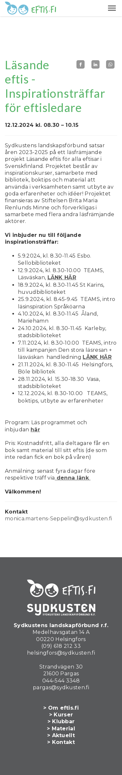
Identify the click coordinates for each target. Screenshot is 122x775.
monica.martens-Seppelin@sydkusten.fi (58, 518)
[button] (112, 8)
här (35, 429)
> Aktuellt (61, 735)
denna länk (72, 478)
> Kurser (61, 715)
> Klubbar (61, 721)
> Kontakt (61, 742)
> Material (61, 728)
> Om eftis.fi (61, 708)
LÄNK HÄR (61, 277)
